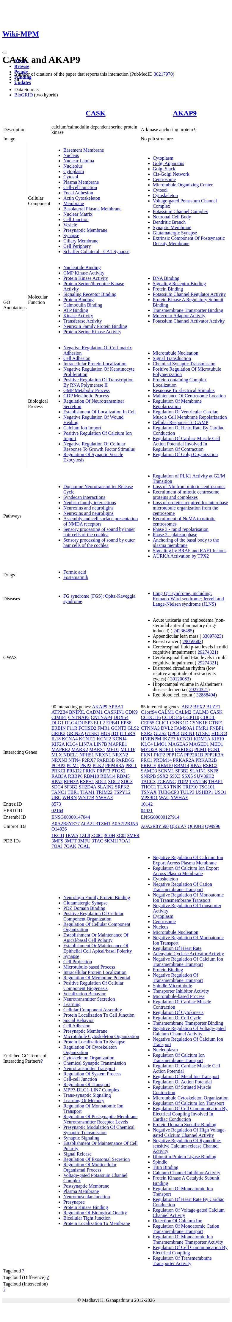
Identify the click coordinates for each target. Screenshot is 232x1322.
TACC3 (148, 781)
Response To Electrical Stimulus (184, 390)
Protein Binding (78, 299)
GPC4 (173, 733)
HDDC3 (219, 733)
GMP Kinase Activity (83, 272)
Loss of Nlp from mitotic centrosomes (189, 486)
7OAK (70, 846)
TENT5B (198, 781)
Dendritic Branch (169, 222)
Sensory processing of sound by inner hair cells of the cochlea (99, 532)
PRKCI (58, 770)
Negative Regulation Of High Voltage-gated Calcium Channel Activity (189, 1132)
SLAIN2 (105, 786)
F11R (72, 728)
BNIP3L (77, 712)
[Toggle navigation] (4, 52)
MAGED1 (199, 744)
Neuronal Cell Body (172, 216)
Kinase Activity (78, 315)
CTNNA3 (150, 728)
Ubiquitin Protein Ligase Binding (185, 1156)
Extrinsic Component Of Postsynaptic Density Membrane (189, 241)
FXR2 (147, 733)
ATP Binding (75, 310)
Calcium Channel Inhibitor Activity (186, 1172)
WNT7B (86, 797)
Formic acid (74, 571)
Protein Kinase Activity (85, 278)
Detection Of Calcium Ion (178, 1220)
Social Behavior (78, 1020)
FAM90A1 (184, 728)
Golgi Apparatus (168, 163)
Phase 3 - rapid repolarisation (181, 529)
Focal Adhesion (78, 192)
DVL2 (167, 728)
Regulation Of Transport (86, 1084)
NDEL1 (70, 754)
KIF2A (58, 744)
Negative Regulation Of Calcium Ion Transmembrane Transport (188, 961)
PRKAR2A (183, 760)
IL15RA (127, 733)
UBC (56, 797)
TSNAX (149, 792)
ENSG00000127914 (160, 817)
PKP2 (85, 765)
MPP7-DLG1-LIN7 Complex (91, 1089)
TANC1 (58, 792)
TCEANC (166, 781)
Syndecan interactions (84, 497)
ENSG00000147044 (70, 817)
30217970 (163, 74)
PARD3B (106, 760)
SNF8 (212, 770)
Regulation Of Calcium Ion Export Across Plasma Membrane (186, 871)
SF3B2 (70, 786)
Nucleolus (73, 166)
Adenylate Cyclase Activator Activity (188, 953)
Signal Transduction (172, 358)
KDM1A (202, 738)
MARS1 (97, 749)
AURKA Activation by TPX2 (181, 555)
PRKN (89, 770)
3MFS (57, 840)
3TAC (97, 840)
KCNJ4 (119, 738)
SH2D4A (87, 786)
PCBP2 (58, 765)
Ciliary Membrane (80, 240)
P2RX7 (89, 760)
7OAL (84, 846)
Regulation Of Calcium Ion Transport (188, 1103)
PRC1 (131, 765)
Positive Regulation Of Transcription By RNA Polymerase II (98, 382)
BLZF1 (213, 706)
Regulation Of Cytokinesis (178, 1012)
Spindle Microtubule (172, 985)
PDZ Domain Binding (84, 908)
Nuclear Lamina (78, 160)
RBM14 (108, 776)
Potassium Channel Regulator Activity (189, 294)
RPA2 (57, 781)
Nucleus (71, 155)
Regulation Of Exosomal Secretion (96, 1159)
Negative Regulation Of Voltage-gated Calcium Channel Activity (189, 1031)
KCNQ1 (184, 738)
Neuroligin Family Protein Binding (96, 897)
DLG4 (71, 722)
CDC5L (207, 717)
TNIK (175, 786)
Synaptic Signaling (81, 1137)
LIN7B (100, 744)
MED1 (112, 749)
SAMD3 (149, 770)
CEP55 (147, 722)
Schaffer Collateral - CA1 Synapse (96, 251)
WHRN (69, 797)
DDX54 (120, 717)
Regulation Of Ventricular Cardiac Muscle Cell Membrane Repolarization (190, 414)
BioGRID (23, 94)
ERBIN (58, 728)
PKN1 (147, 754)
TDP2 (182, 781)
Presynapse (74, 1201)
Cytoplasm (73, 171)
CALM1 (166, 712)
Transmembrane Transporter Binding (188, 310)
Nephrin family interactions (89, 502)
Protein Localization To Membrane (96, 1223)
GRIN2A (75, 733)
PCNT (214, 749)
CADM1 (94, 712)
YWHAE (104, 797)
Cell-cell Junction (80, 187)
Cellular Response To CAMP (181, 422)
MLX (56, 754)
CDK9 (131, 712)
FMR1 (103, 728)
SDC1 (101, 781)
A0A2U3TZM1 (95, 823)
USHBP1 (204, 792)
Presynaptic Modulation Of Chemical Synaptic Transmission (99, 1130)
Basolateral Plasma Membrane (92, 208)
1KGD (57, 835)
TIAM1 (87, 792)
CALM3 (200, 712)
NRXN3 (59, 760)
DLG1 (57, 722)
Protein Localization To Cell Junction (98, 1015)
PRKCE (148, 765)
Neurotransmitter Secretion (89, 999)
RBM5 (123, 776)
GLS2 (133, 728)
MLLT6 (127, 749)
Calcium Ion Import (82, 427)
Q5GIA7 (178, 826)
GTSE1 (92, 733)
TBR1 (73, 792)
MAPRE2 (60, 749)
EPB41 (113, 722)
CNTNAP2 (79, 717)
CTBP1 (216, 722)
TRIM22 (104, 792)
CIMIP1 (59, 717)
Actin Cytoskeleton (81, 198)
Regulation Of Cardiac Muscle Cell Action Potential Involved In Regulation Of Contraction (186, 444)
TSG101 (207, 786)
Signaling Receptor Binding (90, 294)
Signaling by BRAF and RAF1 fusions (190, 550)
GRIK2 (58, 733)
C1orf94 (149, 712)
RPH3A (71, 781)
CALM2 (183, 712)
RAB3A (59, 776)
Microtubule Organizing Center (183, 184)
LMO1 (160, 744)
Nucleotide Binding (82, 267)
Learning (72, 1004)
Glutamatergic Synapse (175, 232)
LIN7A (85, 744)
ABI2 (186, 706)
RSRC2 (210, 765)
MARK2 (79, 749)
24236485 (182, 630)
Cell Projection (77, 961)
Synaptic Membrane (172, 227)
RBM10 (91, 776)
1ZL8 (84, 835)
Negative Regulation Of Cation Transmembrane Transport (182, 887)
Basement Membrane (83, 150)
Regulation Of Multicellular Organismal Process (90, 1167)
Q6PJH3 (196, 826)
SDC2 (114, 781)
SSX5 (187, 776)
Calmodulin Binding (82, 304)
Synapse (71, 235)
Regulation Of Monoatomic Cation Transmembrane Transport (186, 1228)
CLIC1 (162, 722)
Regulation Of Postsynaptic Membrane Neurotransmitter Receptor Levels (100, 1119)
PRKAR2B (206, 760)
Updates (22, 82)
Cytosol (70, 176)
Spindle (160, 1161)
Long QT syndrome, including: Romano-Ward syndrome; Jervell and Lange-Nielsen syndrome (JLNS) (188, 599)
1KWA (72, 835)
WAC (164, 797)
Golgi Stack (164, 168)
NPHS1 (86, 754)
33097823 (212, 636)
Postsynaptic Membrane (86, 1185)
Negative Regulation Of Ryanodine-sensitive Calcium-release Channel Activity (187, 1146)
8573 (56, 804)
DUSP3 (85, 722)
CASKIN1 (114, 712)
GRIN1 (188, 733)
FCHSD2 (87, 728)
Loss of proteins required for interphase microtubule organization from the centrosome (190, 508)
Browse (21, 66)
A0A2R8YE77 (65, 823)
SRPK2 (122, 786)
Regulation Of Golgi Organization (185, 454)
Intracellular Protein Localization (94, 363)
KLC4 (72, 744)
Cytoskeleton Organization (89, 1057)
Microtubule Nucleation (175, 353)
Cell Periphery (77, 246)
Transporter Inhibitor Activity (181, 991)
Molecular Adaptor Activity (179, 315)
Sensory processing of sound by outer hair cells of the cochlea (99, 542)
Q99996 (212, 826)
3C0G (97, 835)
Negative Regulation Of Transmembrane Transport (178, 977)
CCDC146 (172, 717)
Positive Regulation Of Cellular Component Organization (93, 916)
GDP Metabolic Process (86, 395)
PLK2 (98, 765)
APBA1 (115, 706)
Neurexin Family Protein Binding (95, 326)
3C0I (121, 835)
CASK (96, 113)
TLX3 (163, 786)
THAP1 (215, 781)
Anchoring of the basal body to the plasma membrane (186, 542)
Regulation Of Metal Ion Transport (186, 1076)
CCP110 (191, 717)
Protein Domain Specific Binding (185, 1124)
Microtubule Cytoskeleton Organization (101, 1036)
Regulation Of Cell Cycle (177, 1017)
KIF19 (217, 738)
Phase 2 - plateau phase (175, 534)
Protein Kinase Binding (85, 1207)
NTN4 (74, 760)
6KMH (111, 840)
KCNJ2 (104, 738)
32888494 (205, 694)
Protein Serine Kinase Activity (92, 331)
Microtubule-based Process (89, 966)
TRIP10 (190, 786)
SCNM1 (166, 770)
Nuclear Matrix (78, 214)
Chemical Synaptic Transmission (184, 363)
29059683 (192, 641)
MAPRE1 (117, 744)
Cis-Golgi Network (171, 174)
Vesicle (70, 224)
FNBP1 (216, 728)
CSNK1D (179, 722)
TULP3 (187, 792)
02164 (57, 810)
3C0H (109, 835)
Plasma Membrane (81, 182)
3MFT (71, 840)
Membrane (73, 203)
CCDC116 (151, 717)
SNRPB (148, 776)
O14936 (59, 828)
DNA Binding (166, 278)
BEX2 (199, 706)
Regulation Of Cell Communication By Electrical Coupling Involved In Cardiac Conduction (190, 1114)
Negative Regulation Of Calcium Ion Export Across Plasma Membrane (188, 860)
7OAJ (56, 846)
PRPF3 (103, 770)
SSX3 (175, 776)
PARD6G (125, 760)
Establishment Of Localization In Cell (99, 411)
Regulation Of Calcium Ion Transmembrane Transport (179, 1058)
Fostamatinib (75, 577)
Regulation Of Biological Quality (95, 1212)
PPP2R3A (213, 754)
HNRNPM (151, 738)
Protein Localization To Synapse (94, 1041)
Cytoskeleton (165, 195)
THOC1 (148, 786)
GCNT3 (118, 728)
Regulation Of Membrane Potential (96, 977)
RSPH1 (87, 781)
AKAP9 (185, 113)
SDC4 (57, 786)
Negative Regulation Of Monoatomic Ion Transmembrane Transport (188, 897)
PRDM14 (162, 760)
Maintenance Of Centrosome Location (189, 395)
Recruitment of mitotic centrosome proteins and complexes (186, 494)
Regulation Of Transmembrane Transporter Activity (182, 1261)
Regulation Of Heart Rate (177, 948)
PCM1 (73, 765)
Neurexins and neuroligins (88, 507)
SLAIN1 (198, 770)
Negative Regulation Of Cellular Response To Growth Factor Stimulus (99, 446)
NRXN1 (103, 754)
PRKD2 (74, 770)
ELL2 (99, 722)
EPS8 (126, 722)
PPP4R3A (114, 765)
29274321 (207, 652)
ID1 (115, 733)
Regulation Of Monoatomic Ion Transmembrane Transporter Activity (188, 1239)
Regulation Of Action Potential (182, 1081)
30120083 (179, 678)
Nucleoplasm (165, 1049)
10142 (147, 804)
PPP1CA (174, 754)
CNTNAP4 (101, 717)
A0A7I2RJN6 (125, 823)
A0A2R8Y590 (155, 826)
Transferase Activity (82, 320)
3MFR (133, 835)
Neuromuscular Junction (86, 1196)
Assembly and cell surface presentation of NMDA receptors (100, 521)
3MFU (84, 840)
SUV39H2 (204, 776)
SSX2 (162, 776)
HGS (105, 733)
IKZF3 (168, 738)
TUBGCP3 (168, 792)
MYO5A (149, 749)
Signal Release (77, 1153)
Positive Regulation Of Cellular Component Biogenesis (93, 985)
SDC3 (127, 781)
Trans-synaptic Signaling (87, 1095)
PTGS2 (119, 770)
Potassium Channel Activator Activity (189, 320)
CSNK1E (199, 722)
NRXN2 (120, 754)
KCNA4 (70, 738)
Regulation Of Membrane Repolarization (177, 404)
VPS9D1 (149, 797)
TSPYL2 (122, 792)
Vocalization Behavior (84, 993)
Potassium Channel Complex (180, 211)
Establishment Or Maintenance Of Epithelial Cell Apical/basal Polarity (97, 948)
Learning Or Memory (83, 1100)
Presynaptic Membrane (85, 230)
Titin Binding (165, 1167)
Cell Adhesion (76, 358)
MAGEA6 (178, 744)
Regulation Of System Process (92, 1073)
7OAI (124, 840)
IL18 (56, 738)
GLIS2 (160, 733)
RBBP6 (75, 776)
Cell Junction (76, 219)
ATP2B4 (59, 712)
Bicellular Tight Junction (87, 1218)
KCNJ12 (87, 738)
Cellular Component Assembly (92, 1009)
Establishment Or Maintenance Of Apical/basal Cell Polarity (95, 937)
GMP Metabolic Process (86, 390)
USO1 (220, 792)
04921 (147, 810)
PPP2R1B (193, 754)
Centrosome (164, 179)
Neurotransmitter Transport (89, 1068)
